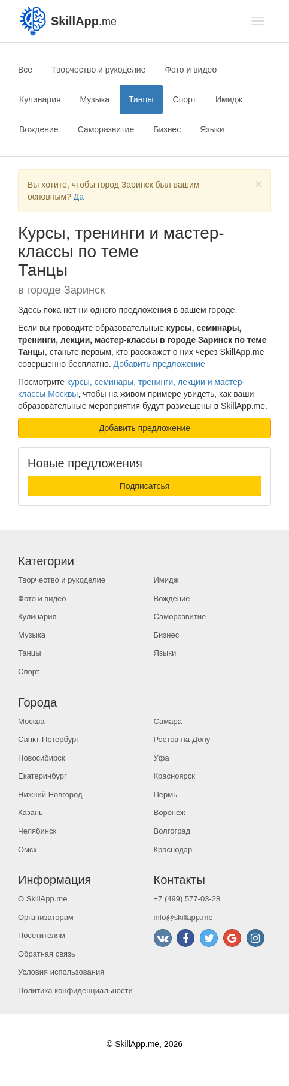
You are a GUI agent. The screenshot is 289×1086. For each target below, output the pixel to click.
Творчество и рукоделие (98, 69)
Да (79, 196)
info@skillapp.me (183, 917)
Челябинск (37, 830)
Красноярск (174, 775)
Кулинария (40, 99)
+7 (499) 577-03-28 (187, 898)
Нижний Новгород (50, 794)
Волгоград (172, 830)
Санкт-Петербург (48, 739)
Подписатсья (145, 486)
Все (25, 69)
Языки (212, 129)
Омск (27, 849)
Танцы (141, 99)
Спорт (184, 99)
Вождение (39, 129)
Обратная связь (46, 953)
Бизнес (167, 129)
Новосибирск (41, 757)
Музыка (95, 99)
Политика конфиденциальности (75, 990)
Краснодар (173, 849)
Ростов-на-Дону (182, 739)
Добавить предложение (159, 364)
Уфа (161, 757)
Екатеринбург (42, 775)
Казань (30, 812)
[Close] (258, 183)
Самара (168, 721)
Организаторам (46, 917)
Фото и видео (191, 69)
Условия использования (61, 971)
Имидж (228, 99)
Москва (31, 721)
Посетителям (41, 935)
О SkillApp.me (42, 898)
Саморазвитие (106, 129)
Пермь (166, 794)
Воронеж (169, 812)
